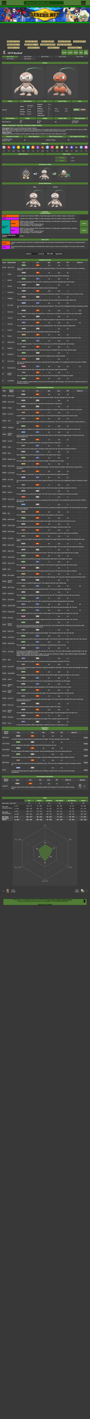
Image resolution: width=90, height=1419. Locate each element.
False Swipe (11, 525)
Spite (9, 659)
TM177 (4, 659)
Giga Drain (11, 599)
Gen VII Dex (45, 56)
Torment (9, 318)
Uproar (10, 679)
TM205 (4, 717)
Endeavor (10, 717)
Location (70, 52)
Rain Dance (11, 506)
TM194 (4, 691)
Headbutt (5, 786)
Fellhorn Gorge (24, 221)
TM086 (4, 575)
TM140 (4, 631)
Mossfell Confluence (45, 221)
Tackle (9, 274)
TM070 (4, 551)
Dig (9, 513)
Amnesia (10, 617)
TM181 (4, 666)
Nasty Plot (11, 631)
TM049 (4, 499)
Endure (10, 492)
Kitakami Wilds (34, 221)
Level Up (41, 254)
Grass (72, 160)
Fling (9, 486)
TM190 (4, 673)
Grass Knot (11, 563)
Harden (9, 286)
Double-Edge (10, 711)
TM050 (4, 506)
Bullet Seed (11, 519)
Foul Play (10, 538)
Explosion (10, 292)
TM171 (4, 651)
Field (72, 157)
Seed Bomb (11, 557)
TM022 (4, 434)
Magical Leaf (11, 459)
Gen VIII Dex (27, 56)
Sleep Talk (11, 551)
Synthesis (10, 354)
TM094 (4, 587)
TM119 (4, 611)
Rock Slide (11, 575)
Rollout (9, 336)
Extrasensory (11, 368)
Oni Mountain (56, 221)
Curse (9, 723)
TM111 (4, 599)
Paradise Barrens (66, 221)
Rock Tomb (11, 466)
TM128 (4, 617)
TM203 (4, 705)
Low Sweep (11, 472)
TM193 (4, 685)
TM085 (4, 569)
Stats (81, 52)
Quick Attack (6, 749)
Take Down (11, 396)
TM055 (4, 513)
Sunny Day (10, 361)
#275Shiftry (77, 890)
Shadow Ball (11, 605)
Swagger (10, 298)
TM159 (4, 637)
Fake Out (10, 312)
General (64, 52)
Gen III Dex (27, 59)
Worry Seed (5, 755)
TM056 (4, 519)
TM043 (4, 486)
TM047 (4, 492)
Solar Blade (11, 673)
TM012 (4, 414)
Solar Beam (11, 643)
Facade (10, 441)
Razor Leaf (10, 267)
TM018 (4, 421)
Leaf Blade (10, 380)
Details (84, 223)
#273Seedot (13, 890)
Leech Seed (5, 743)
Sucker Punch (9, 374)
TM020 (4, 427)
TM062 (4, 538)
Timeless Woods (29, 222)
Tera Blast (11, 651)
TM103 (4, 593)
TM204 (4, 711)
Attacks (76, 52)
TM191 (4, 679)
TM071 (4, 557)
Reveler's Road (28, 224)
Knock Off (11, 666)
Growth (9, 330)
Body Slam (11, 545)
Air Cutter (10, 305)
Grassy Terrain (10, 624)
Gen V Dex (80, 56)
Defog (4, 770)
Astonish (10, 324)
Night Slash (5, 762)
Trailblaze (10, 427)
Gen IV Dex (10, 59)
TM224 (4, 723)
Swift (9, 453)
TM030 (4, 447)
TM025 (4, 441)
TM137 (4, 624)
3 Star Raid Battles (36, 225)
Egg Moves (86, 52)
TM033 (4, 459)
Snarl (9, 447)
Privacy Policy (51, 899)
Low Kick (10, 414)
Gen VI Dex (62, 56)
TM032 (4, 453)
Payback (10, 348)
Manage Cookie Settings (64, 899)
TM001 (4, 396)
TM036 (4, 466)
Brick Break (11, 531)
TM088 (4, 581)
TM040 (4, 479)
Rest (9, 569)
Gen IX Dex (10, 56)
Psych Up (10, 705)
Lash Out (10, 698)
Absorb (9, 280)
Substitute (11, 593)
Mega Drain (10, 342)
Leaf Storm (11, 637)
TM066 (4, 545)
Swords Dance (10, 581)
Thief (9, 421)
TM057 (4, 525)
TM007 (4, 408)
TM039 (4, 472)
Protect (10, 408)
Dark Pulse (11, 587)
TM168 (4, 643)
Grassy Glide (10, 691)
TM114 (4, 605)
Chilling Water (10, 434)
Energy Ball (11, 611)
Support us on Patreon (45, 904)
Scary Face (11, 402)
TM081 (4, 563)
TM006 (4, 402)
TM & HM (50, 254)
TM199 (4, 698)
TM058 (4, 531)
